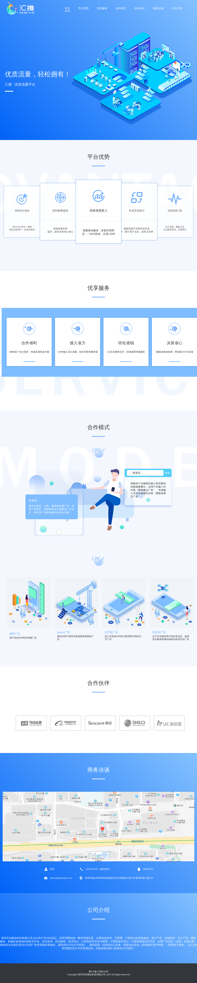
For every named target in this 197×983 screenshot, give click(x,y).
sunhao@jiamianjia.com (61, 878)
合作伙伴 (139, 8)
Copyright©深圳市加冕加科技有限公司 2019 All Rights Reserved (98, 974)
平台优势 (83, 8)
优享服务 (102, 8)
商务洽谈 (158, 8)
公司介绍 (177, 8)
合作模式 (121, 8)
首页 (67, 8)
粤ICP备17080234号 (98, 971)
